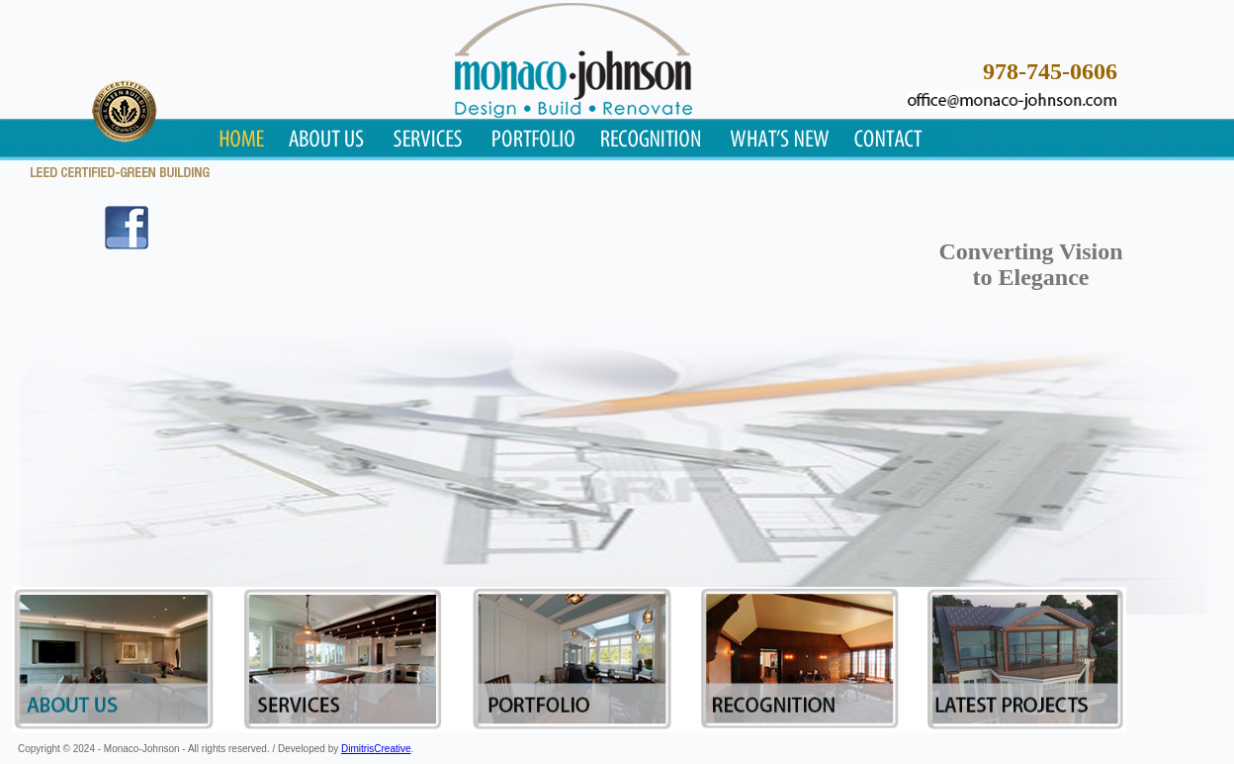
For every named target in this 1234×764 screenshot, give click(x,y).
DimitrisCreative (376, 748)
